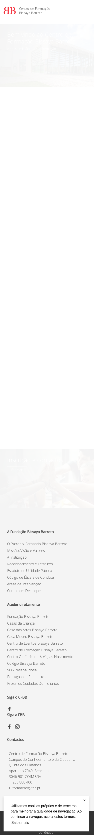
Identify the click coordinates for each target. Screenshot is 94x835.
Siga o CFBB (17, 697)
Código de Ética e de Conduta (30, 577)
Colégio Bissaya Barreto (26, 663)
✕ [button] (84, 800)
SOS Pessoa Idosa (22, 670)
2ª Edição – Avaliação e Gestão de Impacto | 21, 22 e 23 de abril (41, 242)
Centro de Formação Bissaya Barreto (34, 10)
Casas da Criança (21, 623)
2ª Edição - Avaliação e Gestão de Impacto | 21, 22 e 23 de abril (41, 115)
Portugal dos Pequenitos (26, 676)
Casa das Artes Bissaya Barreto (32, 629)
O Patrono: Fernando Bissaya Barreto (37, 543)
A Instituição (17, 557)
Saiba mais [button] (20, 823)
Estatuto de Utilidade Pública (29, 570)
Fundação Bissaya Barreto (28, 616)
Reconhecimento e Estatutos (30, 563)
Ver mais (78, 90)
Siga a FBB (16, 714)
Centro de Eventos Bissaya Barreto (35, 643)
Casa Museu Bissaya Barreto (30, 636)
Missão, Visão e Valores (26, 550)
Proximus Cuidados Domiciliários (33, 683)
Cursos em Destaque (24, 590)
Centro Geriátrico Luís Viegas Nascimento (40, 656)
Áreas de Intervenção (24, 584)
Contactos (15, 739)
